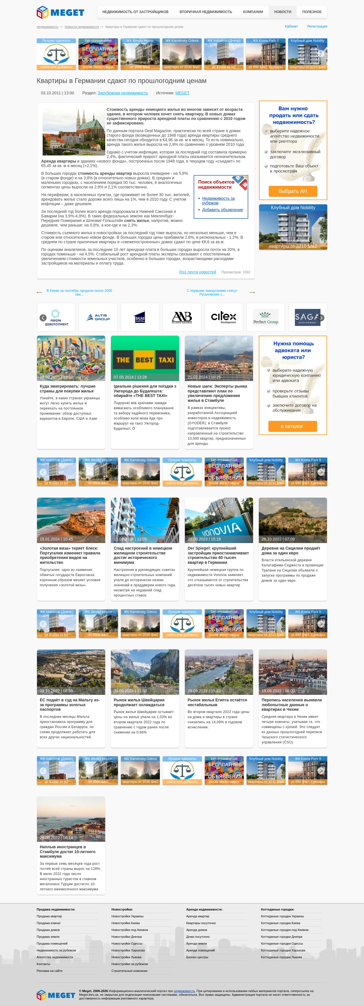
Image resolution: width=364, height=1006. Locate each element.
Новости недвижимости (82, 26)
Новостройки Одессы (126, 943)
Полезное (312, 12)
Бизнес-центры (197, 957)
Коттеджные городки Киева (280, 923)
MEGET (182, 93)
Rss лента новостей (197, 272)
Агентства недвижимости (55, 957)
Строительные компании (129, 970)
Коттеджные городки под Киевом (285, 930)
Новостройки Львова (126, 957)
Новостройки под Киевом (129, 930)
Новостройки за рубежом (129, 964)
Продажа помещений (52, 943)
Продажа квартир (49, 916)
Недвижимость (47, 26)
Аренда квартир (197, 916)
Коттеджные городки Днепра (281, 936)
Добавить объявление (222, 209)
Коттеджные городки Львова (281, 957)
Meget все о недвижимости (56, 995)
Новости (282, 12)
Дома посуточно (198, 936)
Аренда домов (196, 930)
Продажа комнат (49, 923)
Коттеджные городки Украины (282, 916)
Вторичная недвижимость (206, 12)
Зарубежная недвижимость (123, 93)
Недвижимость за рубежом (56, 950)
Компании (253, 12)
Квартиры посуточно (201, 923)
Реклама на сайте (50, 970)
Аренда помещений (200, 950)
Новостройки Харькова (128, 950)
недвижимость (184, 991)
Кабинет (291, 26)
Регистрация (317, 26)
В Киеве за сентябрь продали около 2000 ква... (79, 292)
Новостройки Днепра (126, 936)
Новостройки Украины (127, 916)
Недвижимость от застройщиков (135, 12)
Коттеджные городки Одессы (282, 943)
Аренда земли (196, 943)
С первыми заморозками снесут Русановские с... (212, 292)
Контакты (43, 964)
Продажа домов (48, 930)
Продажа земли (48, 936)
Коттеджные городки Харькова (283, 950)
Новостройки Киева (125, 923)
